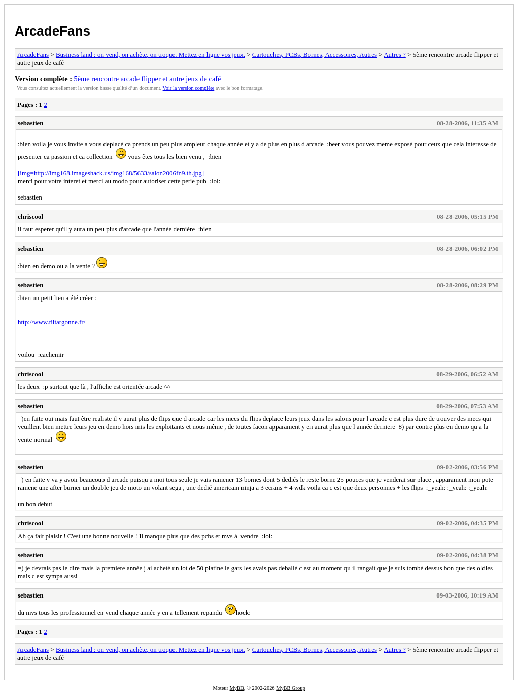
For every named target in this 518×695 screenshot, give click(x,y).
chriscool (30, 216)
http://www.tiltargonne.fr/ (51, 322)
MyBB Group (290, 688)
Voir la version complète (189, 88)
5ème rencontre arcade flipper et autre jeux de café (147, 79)
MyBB (237, 688)
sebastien (31, 123)
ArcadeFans (52, 31)
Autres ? (395, 54)
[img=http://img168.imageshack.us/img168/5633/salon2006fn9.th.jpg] (111, 173)
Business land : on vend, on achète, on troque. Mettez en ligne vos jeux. (150, 54)
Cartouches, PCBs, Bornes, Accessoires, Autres (314, 54)
